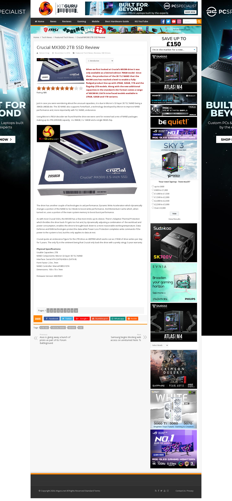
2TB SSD (44, 327)
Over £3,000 (160, 208)
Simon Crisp (44, 53)
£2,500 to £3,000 (161, 204)
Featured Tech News (64, 37)
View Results (174, 219)
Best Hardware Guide (117, 21)
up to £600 (159, 186)
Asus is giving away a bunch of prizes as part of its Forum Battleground (56, 339)
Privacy (190, 490)
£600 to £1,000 (161, 190)
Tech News (47, 37)
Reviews (66, 21)
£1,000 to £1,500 (161, 193)
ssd (80, 327)
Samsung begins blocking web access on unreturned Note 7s (125, 337)
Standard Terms (92, 490)
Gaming (81, 21)
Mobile (95, 21)
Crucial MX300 (58, 327)
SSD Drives (106, 53)
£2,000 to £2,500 (161, 200)
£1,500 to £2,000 (161, 197)
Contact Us (181, 490)
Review (72, 327)
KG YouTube (141, 21)
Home (39, 21)
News (53, 21)
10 (76, 310)
